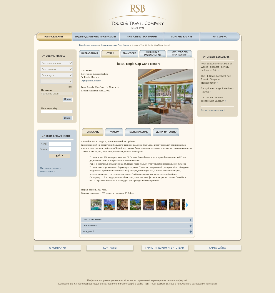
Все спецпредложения (212, 110)
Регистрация (46, 171)
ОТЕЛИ (110, 53)
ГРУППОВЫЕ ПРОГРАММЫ (141, 36)
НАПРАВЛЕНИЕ (89, 53)
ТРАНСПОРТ (129, 53)
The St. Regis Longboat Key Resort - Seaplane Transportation (216, 79)
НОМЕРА (114, 132)
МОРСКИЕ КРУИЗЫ (182, 36)
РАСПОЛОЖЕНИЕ (138, 132)
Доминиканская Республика (115, 45)
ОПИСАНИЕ (93, 132)
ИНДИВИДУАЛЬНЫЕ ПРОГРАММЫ (95, 36)
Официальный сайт (91, 80)
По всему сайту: (49, 108)
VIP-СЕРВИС (219, 36)
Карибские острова (88, 45)
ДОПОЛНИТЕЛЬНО (166, 132)
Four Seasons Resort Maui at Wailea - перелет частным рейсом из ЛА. (216, 67)
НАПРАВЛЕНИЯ (53, 36)
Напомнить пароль (49, 168)
